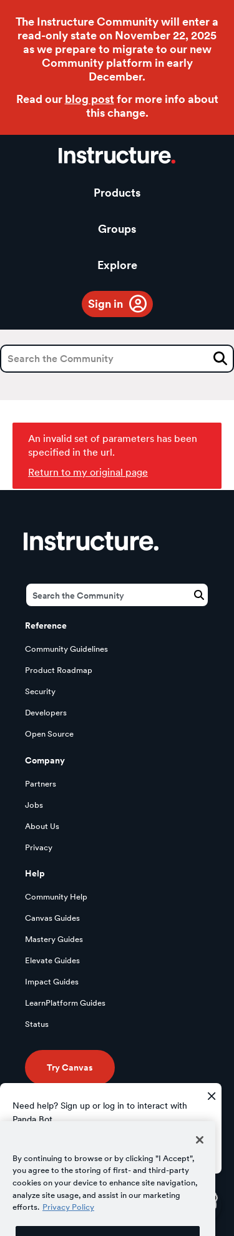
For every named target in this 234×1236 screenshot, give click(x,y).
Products (117, 192)
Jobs (34, 805)
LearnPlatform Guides (65, 1003)
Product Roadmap (58, 670)
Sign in (105, 303)
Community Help (56, 896)
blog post (89, 98)
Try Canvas (70, 1067)
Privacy (38, 847)
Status (37, 1024)
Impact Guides (52, 981)
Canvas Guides (52, 918)
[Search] (117, 359)
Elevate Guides (52, 960)
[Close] (199, 1156)
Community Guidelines (66, 649)
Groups (117, 228)
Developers (46, 712)
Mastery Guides (54, 939)
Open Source (49, 733)
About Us (42, 826)
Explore (117, 265)
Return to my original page (88, 472)
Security (40, 691)
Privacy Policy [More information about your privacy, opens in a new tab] (68, 1224)
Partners (40, 783)
